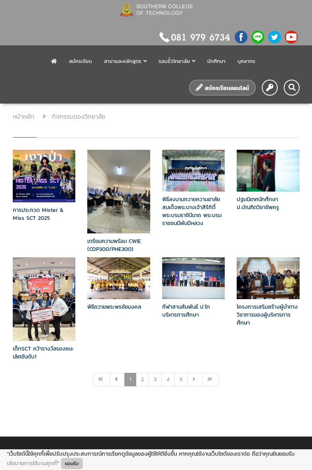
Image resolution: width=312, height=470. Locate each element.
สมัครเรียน (80, 61)
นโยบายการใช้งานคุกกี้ (32, 463)
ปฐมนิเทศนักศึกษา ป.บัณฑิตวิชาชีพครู (258, 203)
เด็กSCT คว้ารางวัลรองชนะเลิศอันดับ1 (43, 353)
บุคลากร (246, 61)
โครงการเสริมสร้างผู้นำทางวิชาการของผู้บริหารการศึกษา (267, 315)
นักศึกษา (216, 61)
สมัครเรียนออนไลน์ (222, 88)
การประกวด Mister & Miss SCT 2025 (38, 214)
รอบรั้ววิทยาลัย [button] (177, 61)
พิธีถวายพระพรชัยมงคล (114, 307)
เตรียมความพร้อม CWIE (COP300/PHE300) (114, 245)
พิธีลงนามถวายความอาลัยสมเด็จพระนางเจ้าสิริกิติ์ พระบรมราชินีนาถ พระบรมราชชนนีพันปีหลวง (192, 211)
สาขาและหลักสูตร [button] (125, 61)
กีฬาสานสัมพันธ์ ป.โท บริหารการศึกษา (186, 311)
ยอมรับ (72, 463)
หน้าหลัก (25, 116)
